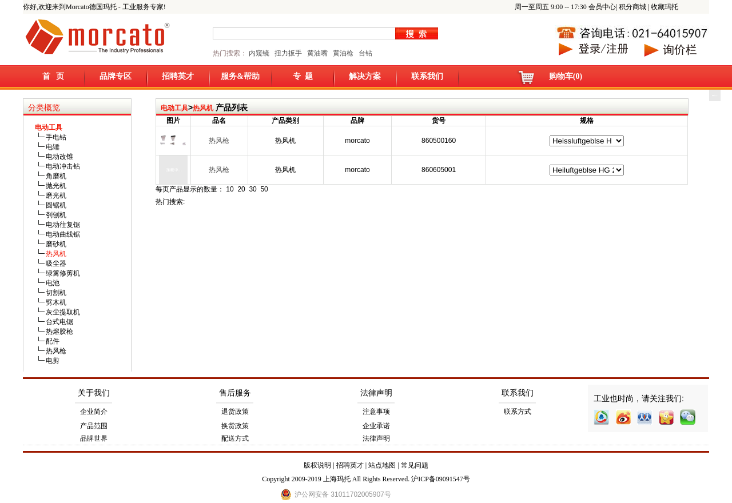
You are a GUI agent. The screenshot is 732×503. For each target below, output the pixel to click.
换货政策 (235, 426)
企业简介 (94, 412)
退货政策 (235, 412)
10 (229, 189)
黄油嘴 (317, 53)
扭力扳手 (288, 53)
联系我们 (427, 76)
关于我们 (94, 393)
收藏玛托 (664, 7)
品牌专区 (116, 76)
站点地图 (382, 465)
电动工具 (174, 108)
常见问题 (414, 465)
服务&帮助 (240, 76)
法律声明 (376, 393)
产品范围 (94, 426)
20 (241, 189)
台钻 (364, 53)
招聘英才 (178, 76)
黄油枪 (343, 53)
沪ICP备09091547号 (440, 479)
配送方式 (235, 438)
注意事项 (376, 412)
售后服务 (235, 393)
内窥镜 (259, 53)
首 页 (53, 76)
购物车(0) (565, 76)
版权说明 (317, 465)
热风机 (203, 108)
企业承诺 (376, 426)
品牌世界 (94, 438)
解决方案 (365, 76)
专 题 (303, 76)
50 (264, 189)
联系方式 (517, 412)
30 (252, 189)
